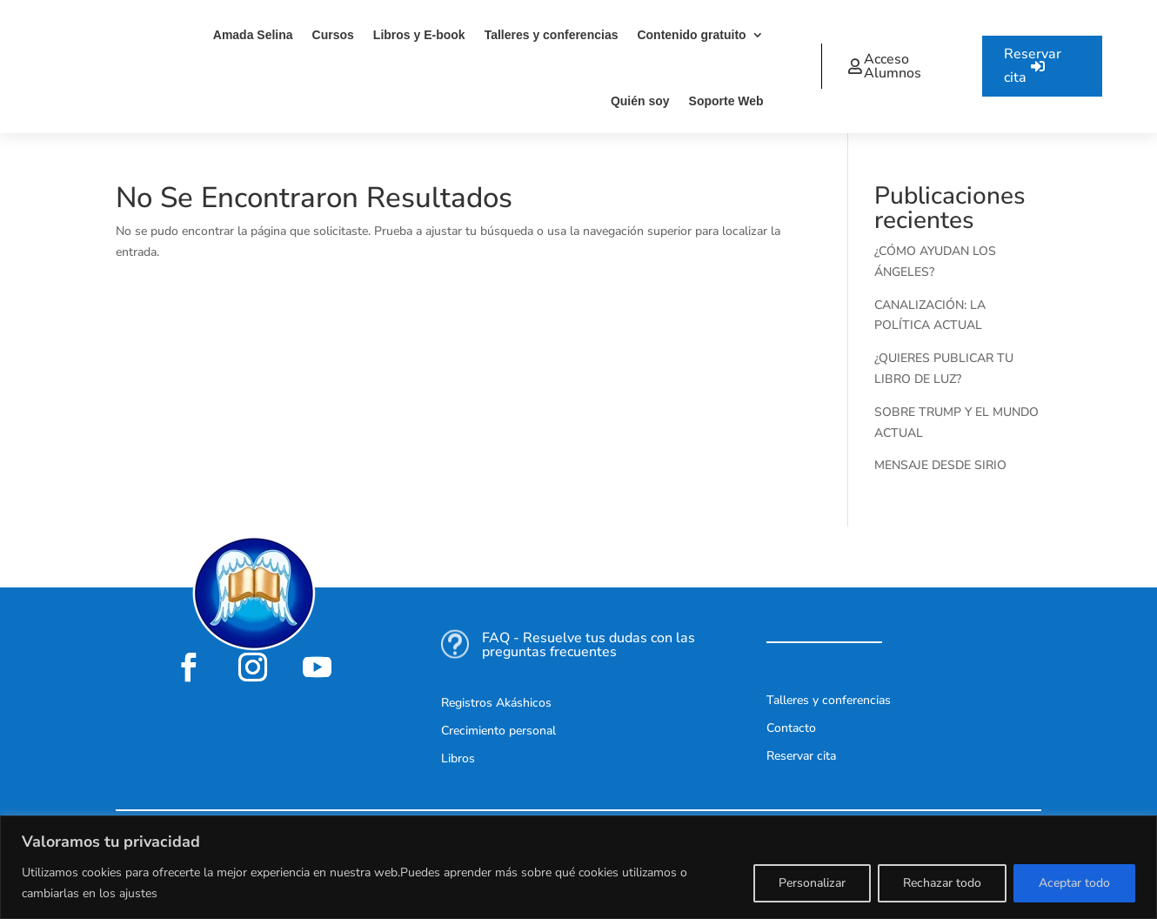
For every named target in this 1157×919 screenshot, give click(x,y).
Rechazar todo (942, 883)
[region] (578, 867)
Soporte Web (726, 101)
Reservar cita (1032, 65)
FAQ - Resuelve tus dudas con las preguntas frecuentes (588, 644)
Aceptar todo (1074, 883)
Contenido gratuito (691, 35)
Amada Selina (253, 35)
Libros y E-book (419, 35)
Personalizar (812, 883)
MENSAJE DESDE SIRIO (940, 465)
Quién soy (640, 101)
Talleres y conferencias (552, 35)
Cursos (333, 35)
